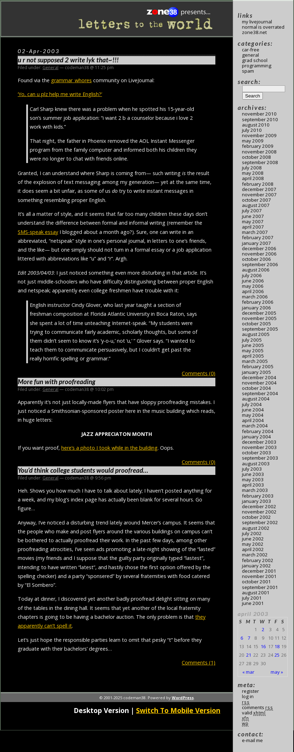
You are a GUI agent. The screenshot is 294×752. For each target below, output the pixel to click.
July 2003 (252, 469)
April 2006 (253, 291)
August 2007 (256, 205)
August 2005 (256, 334)
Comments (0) (198, 373)
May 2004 (253, 415)
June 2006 (253, 280)
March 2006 (255, 296)
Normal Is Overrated (263, 27)
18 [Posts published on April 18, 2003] (277, 646)
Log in (248, 696)
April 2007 (253, 227)
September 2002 (260, 522)
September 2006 (260, 264)
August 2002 (256, 528)
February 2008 (257, 184)
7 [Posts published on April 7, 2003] (249, 638)
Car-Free (250, 49)
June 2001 (253, 603)
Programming (256, 65)
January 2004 (256, 436)
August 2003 (256, 463)
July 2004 (252, 404)
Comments (257, 707)
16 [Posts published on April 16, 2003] (263, 646)
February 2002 (257, 560)
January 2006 (256, 307)
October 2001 (256, 581)
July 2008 (252, 167)
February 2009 (257, 146)
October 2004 (256, 388)
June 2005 (253, 345)
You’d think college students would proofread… (83, 470)
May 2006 (253, 286)
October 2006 (256, 259)
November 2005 (259, 318)
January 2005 (256, 372)
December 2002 (259, 506)
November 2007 (259, 194)
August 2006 (256, 269)
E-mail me (252, 740)
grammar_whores (71, 80)
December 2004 (259, 377)
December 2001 (259, 571)
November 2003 (259, 447)
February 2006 (257, 302)
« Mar (248, 672)
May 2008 (253, 173)
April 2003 (253, 485)
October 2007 (256, 200)
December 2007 (259, 189)
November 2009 (259, 135)
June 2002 (253, 538)
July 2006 (252, 275)
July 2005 (252, 340)
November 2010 (259, 114)
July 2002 (252, 533)
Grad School (254, 60)
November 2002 (259, 512)
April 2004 (253, 420)
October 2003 (256, 452)
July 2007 (252, 210)
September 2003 (260, 458)
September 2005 (260, 329)
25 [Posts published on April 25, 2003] (277, 655)
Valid (254, 712)
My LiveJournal (257, 21)
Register (250, 691)
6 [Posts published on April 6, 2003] (242, 638)
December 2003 (259, 442)
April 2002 (253, 549)
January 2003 (256, 501)
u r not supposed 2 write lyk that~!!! (68, 60)
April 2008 (253, 178)
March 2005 (255, 361)
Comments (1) (198, 662)
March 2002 (255, 554)
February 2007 (257, 237)
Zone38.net (254, 32)
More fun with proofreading (56, 382)
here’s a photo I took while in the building (109, 447)
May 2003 (253, 479)
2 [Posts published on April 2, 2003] (263, 629)
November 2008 (259, 151)
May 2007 (253, 221)
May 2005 (253, 350)
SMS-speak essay (38, 232)
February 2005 (257, 366)
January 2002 (256, 565)
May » (277, 672)
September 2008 (260, 162)
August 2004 (256, 398)
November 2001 (259, 576)
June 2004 (253, 409)
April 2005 (253, 356)
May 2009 (253, 141)
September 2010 (260, 119)
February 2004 (257, 431)
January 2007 (256, 243)
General (50, 67)
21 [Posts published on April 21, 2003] (248, 655)
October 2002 (256, 517)
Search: (249, 81)
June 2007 (253, 216)
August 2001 (256, 592)
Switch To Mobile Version (178, 710)
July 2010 (252, 130)
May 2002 (253, 544)
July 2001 (252, 598)
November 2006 (259, 254)
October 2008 (256, 157)
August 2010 (256, 125)
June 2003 (253, 474)
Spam (248, 71)
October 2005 (256, 323)
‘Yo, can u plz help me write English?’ (60, 94)
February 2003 (257, 496)
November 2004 (259, 383)
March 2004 (255, 425)
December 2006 (259, 248)
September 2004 (260, 393)
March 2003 (255, 490)
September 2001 (260, 587)
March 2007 (255, 232)
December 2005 (259, 313)
